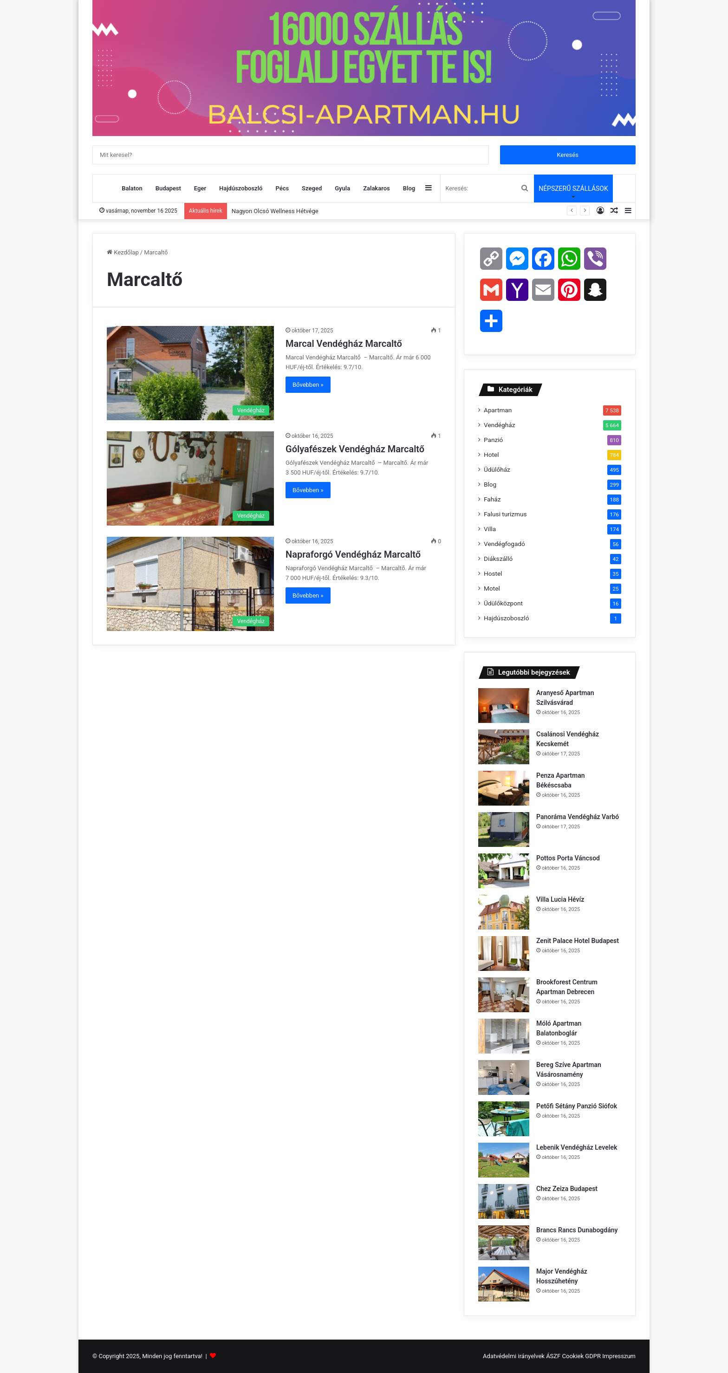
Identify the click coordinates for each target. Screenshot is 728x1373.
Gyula (342, 188)
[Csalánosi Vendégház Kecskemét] (503, 746)
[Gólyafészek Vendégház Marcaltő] (190, 478)
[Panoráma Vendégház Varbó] (503, 829)
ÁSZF (553, 1356)
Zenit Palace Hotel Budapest (578, 940)
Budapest (168, 188)
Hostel (493, 573)
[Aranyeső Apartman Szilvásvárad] (503, 705)
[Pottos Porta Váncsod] (503, 870)
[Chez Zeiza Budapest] (503, 1201)
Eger (200, 188)
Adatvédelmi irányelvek (514, 1356)
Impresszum (619, 1356)
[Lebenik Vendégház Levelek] (503, 1160)
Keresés (567, 154)
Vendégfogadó (504, 543)
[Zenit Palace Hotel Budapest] (503, 953)
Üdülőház (497, 469)
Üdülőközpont (503, 603)
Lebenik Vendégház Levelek (577, 1147)
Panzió (493, 439)
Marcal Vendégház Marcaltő (345, 343)
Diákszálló (498, 558)
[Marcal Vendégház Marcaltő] (190, 373)
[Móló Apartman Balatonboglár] (503, 1036)
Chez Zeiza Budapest (567, 1188)
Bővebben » (308, 384)
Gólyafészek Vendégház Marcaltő (356, 449)
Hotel (491, 454)
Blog (409, 188)
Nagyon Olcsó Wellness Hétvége (275, 211)
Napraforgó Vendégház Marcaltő (354, 554)
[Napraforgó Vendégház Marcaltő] (190, 584)
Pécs (282, 188)
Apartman (498, 410)
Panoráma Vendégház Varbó (578, 816)
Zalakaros (376, 188)
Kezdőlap (123, 252)
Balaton (132, 188)
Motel (492, 588)
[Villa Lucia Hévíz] (503, 912)
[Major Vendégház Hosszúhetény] (503, 1284)
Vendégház (499, 425)
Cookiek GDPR (581, 1356)
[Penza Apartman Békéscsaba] (503, 788)
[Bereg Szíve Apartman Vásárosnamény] (503, 1077)
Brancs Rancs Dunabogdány (577, 1230)
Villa (490, 529)
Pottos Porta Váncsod (568, 858)
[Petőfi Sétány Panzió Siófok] (503, 1118)
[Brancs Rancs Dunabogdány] (503, 1242)
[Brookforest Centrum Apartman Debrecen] (503, 994)
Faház (492, 499)
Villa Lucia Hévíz (561, 899)
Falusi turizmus (505, 514)
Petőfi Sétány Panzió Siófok (577, 1106)
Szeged (312, 188)
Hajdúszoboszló (240, 188)
